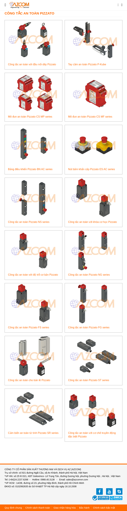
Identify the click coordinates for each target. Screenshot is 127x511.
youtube (109, 491)
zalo (119, 491)
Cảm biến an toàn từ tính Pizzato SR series (33, 433)
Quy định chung (13, 507)
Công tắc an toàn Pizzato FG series (88, 327)
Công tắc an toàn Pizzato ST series (88, 380)
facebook (99, 491)
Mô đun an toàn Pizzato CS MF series (90, 116)
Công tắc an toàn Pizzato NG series (89, 274)
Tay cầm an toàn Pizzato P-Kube (87, 64)
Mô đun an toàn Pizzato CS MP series (30, 116)
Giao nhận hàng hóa (65, 507)
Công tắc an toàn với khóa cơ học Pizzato (92, 222)
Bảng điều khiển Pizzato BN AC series (30, 169)
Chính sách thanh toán (37, 507)
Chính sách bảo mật (104, 507)
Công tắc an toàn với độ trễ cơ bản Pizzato (33, 274)
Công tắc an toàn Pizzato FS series (28, 327)
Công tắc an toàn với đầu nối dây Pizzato (32, 64)
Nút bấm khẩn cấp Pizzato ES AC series (91, 169)
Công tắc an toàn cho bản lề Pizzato (29, 380)
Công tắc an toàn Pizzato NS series (28, 222)
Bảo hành (84, 507)
